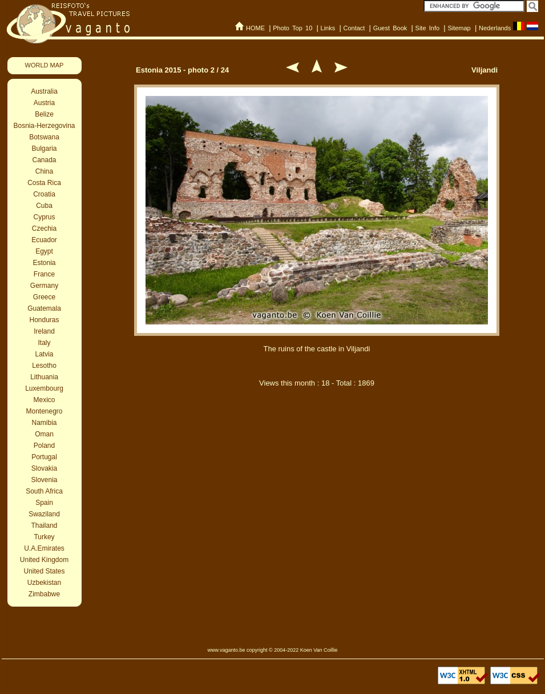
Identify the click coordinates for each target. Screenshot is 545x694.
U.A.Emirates (44, 548)
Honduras (44, 320)
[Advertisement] (317, 519)
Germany (44, 286)
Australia (44, 91)
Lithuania (44, 377)
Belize (44, 114)
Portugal (44, 457)
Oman (44, 434)
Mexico (44, 400)
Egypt (44, 251)
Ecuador (44, 240)
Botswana (44, 137)
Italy (44, 343)
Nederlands (495, 28)
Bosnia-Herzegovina (44, 126)
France (44, 274)
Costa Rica (44, 183)
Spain (44, 503)
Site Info (427, 28)
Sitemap (458, 28)
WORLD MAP (44, 65)
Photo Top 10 (292, 28)
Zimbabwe (44, 594)
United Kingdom (44, 560)
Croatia (44, 194)
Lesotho (44, 366)
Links (328, 28)
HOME (255, 28)
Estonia (44, 263)
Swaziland (44, 514)
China (44, 171)
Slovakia (44, 468)
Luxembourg (44, 388)
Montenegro (44, 411)
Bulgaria (43, 149)
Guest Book (390, 28)
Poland (44, 446)
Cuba (44, 206)
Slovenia (44, 480)
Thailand (44, 525)
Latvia (44, 354)
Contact (354, 28)
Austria (44, 103)
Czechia (44, 228)
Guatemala (44, 308)
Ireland (44, 331)
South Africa (44, 491)
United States (43, 571)
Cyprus (44, 217)
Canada (44, 160)
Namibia (43, 423)
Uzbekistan (44, 583)
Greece (44, 297)
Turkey (44, 537)
